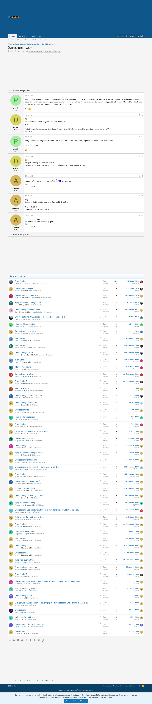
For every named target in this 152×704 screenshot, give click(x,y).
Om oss (27, 40)
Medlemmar (36, 36)
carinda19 (18, 448)
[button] (28, 36)
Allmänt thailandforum (37, 305)
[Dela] (139, 95)
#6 (142, 195)
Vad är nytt (22, 36)
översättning (20, 338)
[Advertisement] (115, 17)
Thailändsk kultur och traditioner (44, 355)
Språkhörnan (37, 283)
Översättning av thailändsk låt (28, 481)
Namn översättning (23, 388)
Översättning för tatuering (26, 460)
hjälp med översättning (25, 560)
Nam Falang (135, 283)
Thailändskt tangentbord (40, 40)
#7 (142, 215)
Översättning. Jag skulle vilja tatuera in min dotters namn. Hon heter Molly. (47, 510)
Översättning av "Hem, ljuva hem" (29, 496)
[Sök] (140, 36)
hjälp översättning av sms (26, 588)
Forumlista (11, 40)
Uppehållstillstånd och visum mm (41, 298)
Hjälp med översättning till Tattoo (29, 453)
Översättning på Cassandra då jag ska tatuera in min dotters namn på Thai (47, 581)
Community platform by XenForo (76, 690)
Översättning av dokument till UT (29, 310)
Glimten (136, 304)
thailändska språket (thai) (52, 51)
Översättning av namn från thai (28, 395)
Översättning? (21, 381)
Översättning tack (22, 410)
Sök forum (20, 40)
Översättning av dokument (26, 295)
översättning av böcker (25, 374)
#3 (142, 137)
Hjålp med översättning (25, 503)
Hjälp (138, 686)
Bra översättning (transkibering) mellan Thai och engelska (40, 317)
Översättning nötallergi (24, 288)
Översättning (20, 281)
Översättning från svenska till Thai (29, 624)
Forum (12, 36)
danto (16, 612)
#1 (142, 95)
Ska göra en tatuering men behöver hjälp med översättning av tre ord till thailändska (51, 603)
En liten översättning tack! (26, 488)
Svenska (12, 686)
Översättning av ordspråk (26, 403)
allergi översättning (23, 367)
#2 (142, 115)
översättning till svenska (25, 331)
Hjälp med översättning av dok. (28, 303)
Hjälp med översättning (25, 324)
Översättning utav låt (24, 353)
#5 (142, 176)
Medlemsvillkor (118, 686)
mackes (17, 319)
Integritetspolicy (130, 686)
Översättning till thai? (24, 438)
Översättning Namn (23, 596)
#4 (142, 156)
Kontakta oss (107, 686)
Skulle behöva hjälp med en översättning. (33, 431)
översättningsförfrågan (36, 51)
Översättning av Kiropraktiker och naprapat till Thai (37, 467)
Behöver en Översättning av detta (29, 517)
